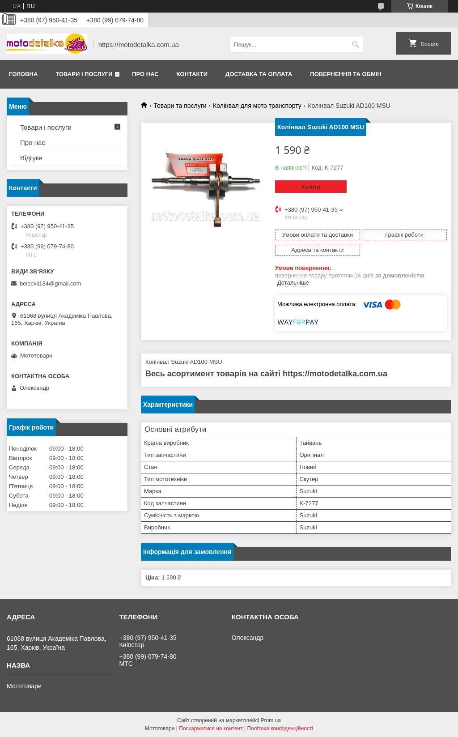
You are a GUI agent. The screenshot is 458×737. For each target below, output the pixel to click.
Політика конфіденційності (280, 728)
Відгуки (31, 158)
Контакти (192, 74)
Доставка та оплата (258, 74)
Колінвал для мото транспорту (257, 105)
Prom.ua (271, 720)
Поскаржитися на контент (210, 728)
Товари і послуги (83, 74)
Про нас (145, 74)
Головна (23, 74)
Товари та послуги (179, 105)
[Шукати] (355, 44)
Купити (310, 186)
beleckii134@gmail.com (50, 283)
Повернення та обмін (345, 74)
